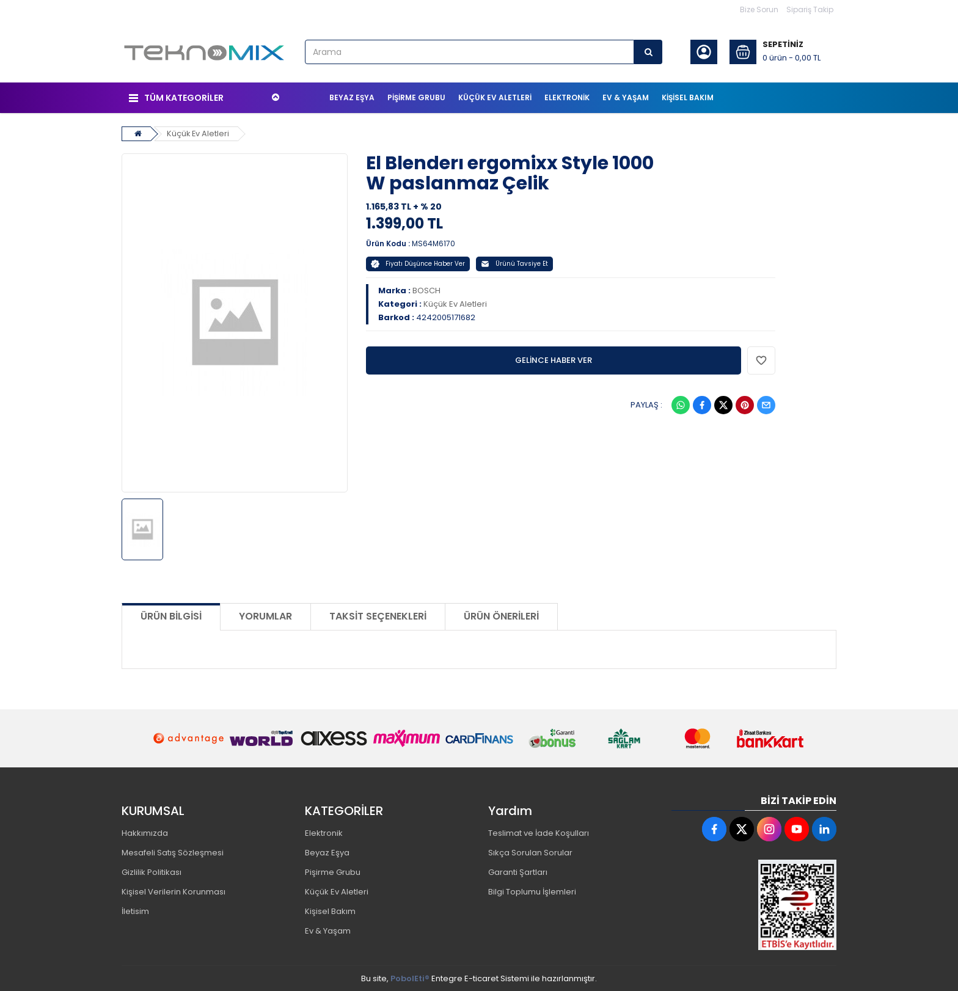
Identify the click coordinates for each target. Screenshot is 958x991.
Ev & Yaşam (328, 930)
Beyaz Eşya (327, 852)
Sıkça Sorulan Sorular (530, 852)
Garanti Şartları (517, 871)
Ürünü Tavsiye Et (514, 262)
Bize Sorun (759, 9)
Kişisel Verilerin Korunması (173, 891)
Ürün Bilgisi (171, 616)
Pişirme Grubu (332, 871)
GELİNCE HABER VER (553, 359)
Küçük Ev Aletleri (198, 132)
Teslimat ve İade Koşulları (538, 832)
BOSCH (426, 289)
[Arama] (648, 52)
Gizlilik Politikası (151, 871)
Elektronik (324, 832)
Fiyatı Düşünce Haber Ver (418, 262)
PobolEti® (410, 978)
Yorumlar (265, 616)
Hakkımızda (145, 832)
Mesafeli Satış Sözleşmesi (173, 852)
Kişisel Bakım (330, 910)
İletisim (135, 910)
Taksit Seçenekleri (377, 616)
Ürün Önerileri (501, 616)
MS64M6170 (433, 242)
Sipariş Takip (809, 9)
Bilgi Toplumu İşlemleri (532, 891)
